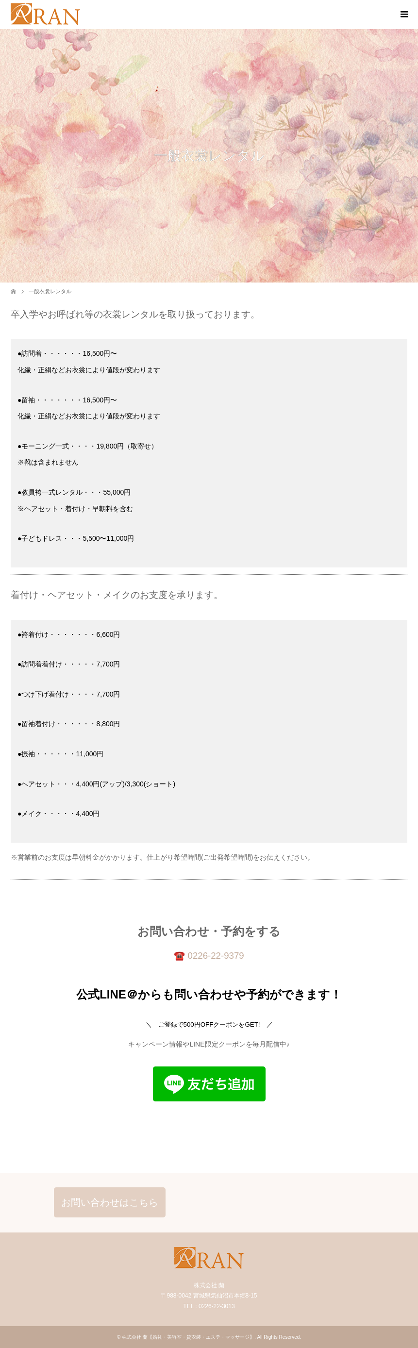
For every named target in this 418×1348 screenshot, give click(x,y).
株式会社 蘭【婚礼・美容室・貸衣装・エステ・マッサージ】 (188, 1337)
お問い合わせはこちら (109, 1202)
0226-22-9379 (216, 955)
